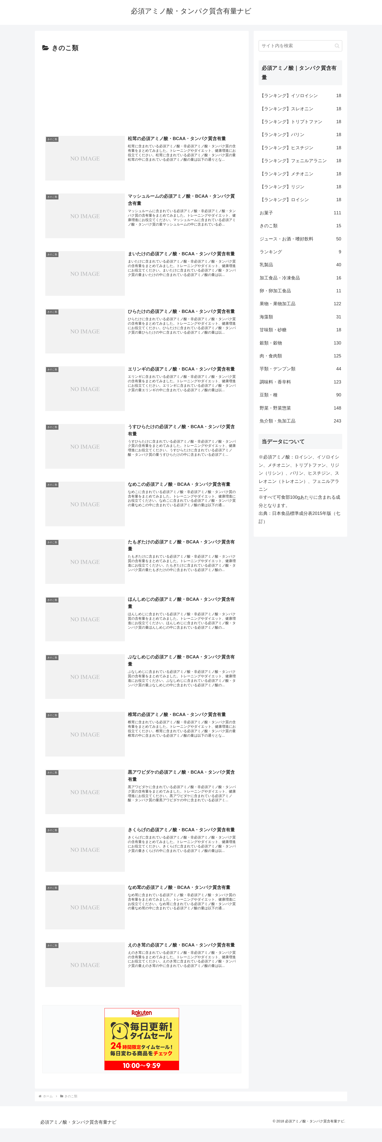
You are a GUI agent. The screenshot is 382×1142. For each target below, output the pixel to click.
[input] (300, 45)
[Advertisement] (141, 91)
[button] (337, 46)
